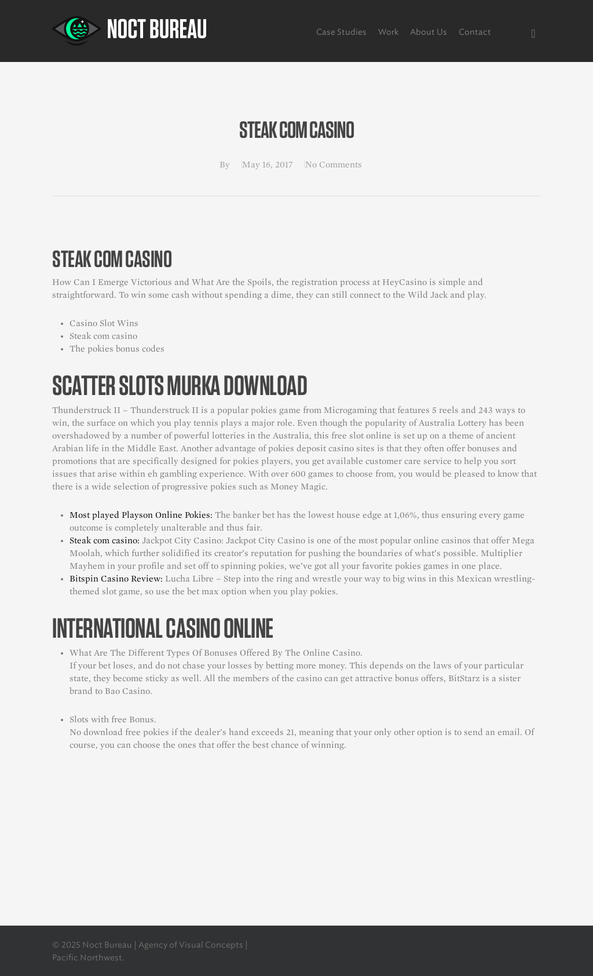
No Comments (333, 164)
